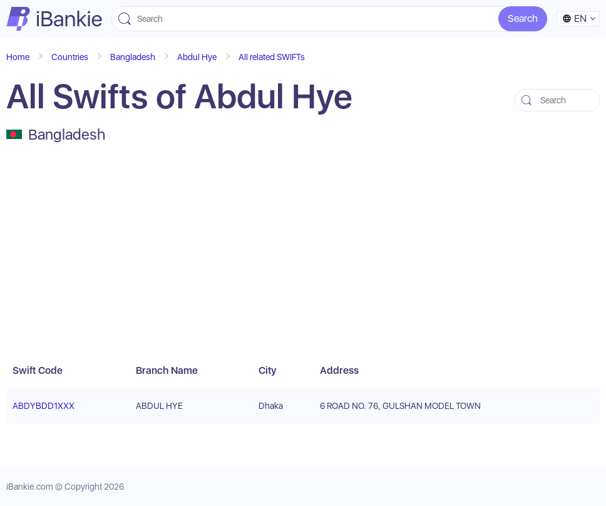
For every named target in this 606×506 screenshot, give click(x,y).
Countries (69, 57)
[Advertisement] (303, 253)
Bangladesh (132, 57)
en (574, 18)
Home (17, 57)
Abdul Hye (197, 57)
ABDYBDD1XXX (43, 406)
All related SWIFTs (272, 57)
